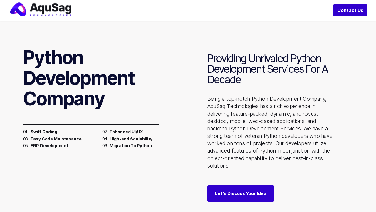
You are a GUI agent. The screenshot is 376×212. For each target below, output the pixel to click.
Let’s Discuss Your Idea (240, 201)
